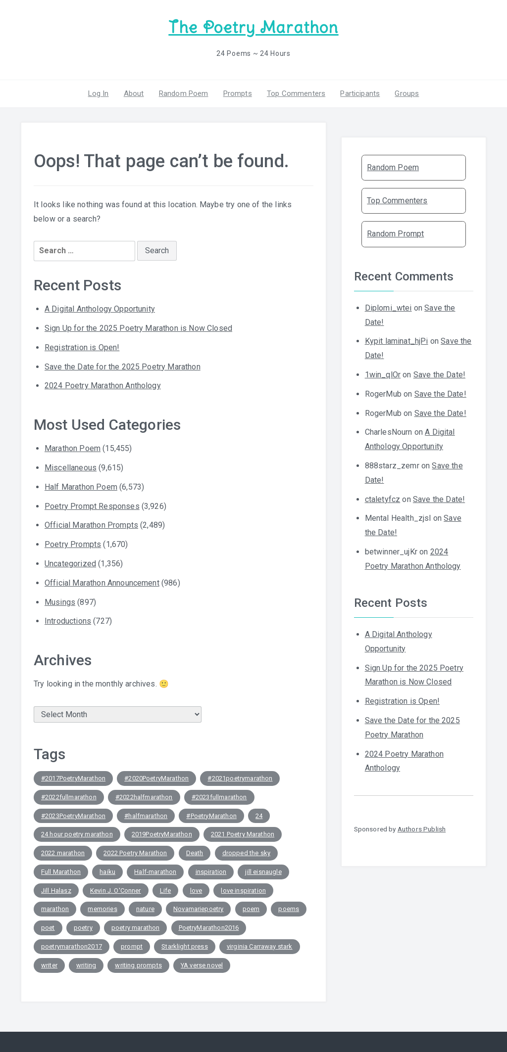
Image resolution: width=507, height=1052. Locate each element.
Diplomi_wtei (388, 308)
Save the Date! (439, 374)
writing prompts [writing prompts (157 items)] (138, 965)
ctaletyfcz (383, 499)
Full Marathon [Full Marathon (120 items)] (61, 871)
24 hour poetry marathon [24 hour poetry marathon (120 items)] (77, 834)
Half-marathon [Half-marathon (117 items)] (155, 871)
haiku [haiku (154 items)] (107, 871)
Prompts (237, 93)
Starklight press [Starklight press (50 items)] (184, 946)
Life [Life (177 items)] (165, 890)
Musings (60, 602)
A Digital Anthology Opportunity (100, 309)
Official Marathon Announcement (102, 583)
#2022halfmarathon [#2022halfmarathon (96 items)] (144, 797)
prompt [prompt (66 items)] (132, 946)
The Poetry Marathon (253, 27)
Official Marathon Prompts (91, 525)
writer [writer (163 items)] (49, 965)
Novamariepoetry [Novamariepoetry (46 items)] (198, 909)
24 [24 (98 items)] (258, 816)
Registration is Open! (82, 347)
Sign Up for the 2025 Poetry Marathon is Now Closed (138, 328)
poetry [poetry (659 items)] (83, 927)
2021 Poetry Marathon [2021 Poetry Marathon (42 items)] (242, 834)
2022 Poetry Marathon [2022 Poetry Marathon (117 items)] (135, 853)
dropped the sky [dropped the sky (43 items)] (246, 853)
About (134, 93)
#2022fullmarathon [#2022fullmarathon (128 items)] (69, 797)
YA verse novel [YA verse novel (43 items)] (202, 965)
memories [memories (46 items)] (102, 909)
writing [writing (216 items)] (86, 965)
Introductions (68, 621)
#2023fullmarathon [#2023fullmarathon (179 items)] (219, 797)
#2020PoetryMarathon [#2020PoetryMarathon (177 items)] (156, 778)
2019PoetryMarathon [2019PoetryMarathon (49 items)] (162, 834)
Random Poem (183, 93)
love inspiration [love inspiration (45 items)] (243, 890)
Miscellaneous (71, 467)
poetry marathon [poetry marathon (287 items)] (135, 927)
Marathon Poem (73, 448)
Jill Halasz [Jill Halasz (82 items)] (56, 890)
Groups (407, 93)
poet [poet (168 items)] (48, 927)
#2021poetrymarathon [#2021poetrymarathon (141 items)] (239, 778)
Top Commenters (296, 93)
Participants (360, 93)
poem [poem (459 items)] (251, 909)
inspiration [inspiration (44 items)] (211, 871)
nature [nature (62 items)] (145, 909)
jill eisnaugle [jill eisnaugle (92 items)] (263, 871)
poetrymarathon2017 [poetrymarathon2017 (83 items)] (71, 946)
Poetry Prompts (73, 544)
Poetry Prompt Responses (92, 506)
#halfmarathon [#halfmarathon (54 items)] (145, 816)
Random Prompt (395, 233)
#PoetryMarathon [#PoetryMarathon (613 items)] (211, 816)
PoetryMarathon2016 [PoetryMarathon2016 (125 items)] (209, 927)
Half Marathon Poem (81, 487)
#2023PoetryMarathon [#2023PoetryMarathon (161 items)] (73, 816)
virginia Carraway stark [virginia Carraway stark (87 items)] (260, 946)
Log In (98, 93)
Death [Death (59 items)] (194, 853)
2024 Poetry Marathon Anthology (103, 385)
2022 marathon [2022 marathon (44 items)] (63, 853)
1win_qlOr (383, 374)
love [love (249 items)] (196, 890)
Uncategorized (70, 563)
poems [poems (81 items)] (288, 909)
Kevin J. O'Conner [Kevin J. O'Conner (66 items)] (115, 890)
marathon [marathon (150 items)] (55, 909)
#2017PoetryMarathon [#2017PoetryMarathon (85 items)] (73, 778)
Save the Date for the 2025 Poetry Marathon (123, 366)
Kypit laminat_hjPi (396, 341)
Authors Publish (422, 829)
